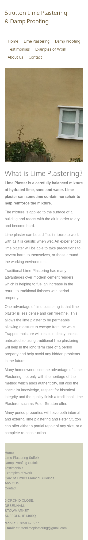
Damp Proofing (67, 41)
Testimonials (19, 49)
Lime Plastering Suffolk (22, 458)
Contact (35, 57)
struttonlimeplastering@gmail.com (41, 528)
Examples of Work (50, 49)
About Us (15, 57)
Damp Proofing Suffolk (21, 463)
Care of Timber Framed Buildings (29, 478)
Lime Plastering (37, 41)
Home (13, 41)
